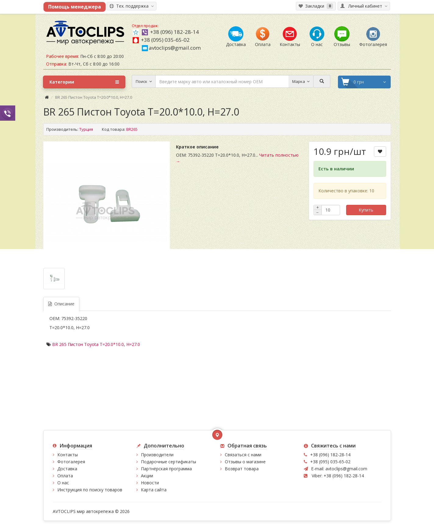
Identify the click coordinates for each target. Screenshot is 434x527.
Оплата (65, 476)
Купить (366, 210)
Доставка (67, 469)
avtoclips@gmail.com (171, 47)
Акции (147, 476)
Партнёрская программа (166, 469)
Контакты (67, 455)
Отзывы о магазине (245, 462)
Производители (157, 455)
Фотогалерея (71, 462)
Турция (86, 129)
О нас (63, 483)
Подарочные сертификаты (168, 462)
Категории (84, 82)
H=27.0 (133, 344)
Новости (150, 483)
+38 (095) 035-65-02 (165, 39)
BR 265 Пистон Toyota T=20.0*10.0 (88, 344)
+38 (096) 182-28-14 (174, 31)
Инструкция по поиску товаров (89, 490)
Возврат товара (242, 469)
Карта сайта (154, 490)
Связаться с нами (243, 455)
